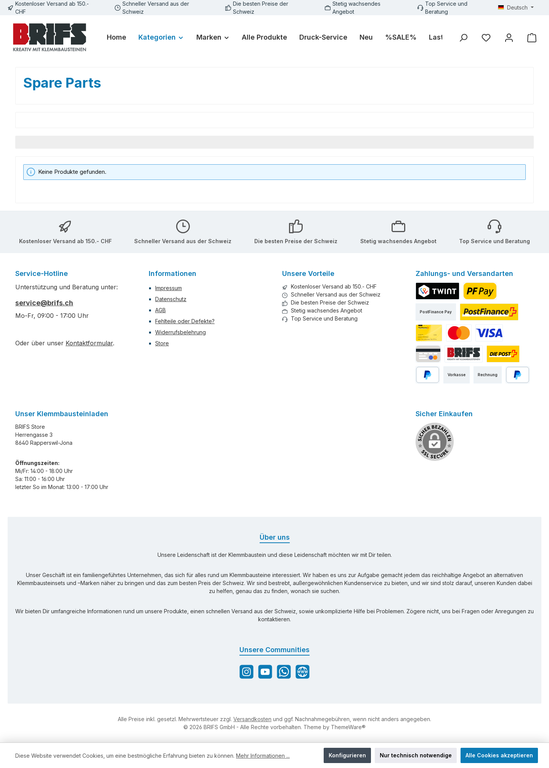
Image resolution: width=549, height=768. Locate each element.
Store (162, 343)
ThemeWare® (348, 727)
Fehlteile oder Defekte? (185, 321)
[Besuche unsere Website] (302, 671)
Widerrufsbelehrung (180, 332)
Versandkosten (252, 719)
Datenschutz (170, 299)
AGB (160, 310)
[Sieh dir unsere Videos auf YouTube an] (265, 671)
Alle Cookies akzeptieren (499, 755)
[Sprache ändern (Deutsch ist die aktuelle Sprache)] (516, 7)
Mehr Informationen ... (263, 755)
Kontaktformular (89, 343)
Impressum (168, 288)
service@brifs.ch (44, 303)
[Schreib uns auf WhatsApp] (283, 671)
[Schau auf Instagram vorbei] (246, 671)
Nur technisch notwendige (416, 755)
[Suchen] (463, 37)
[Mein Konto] (508, 37)
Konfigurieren (347, 755)
